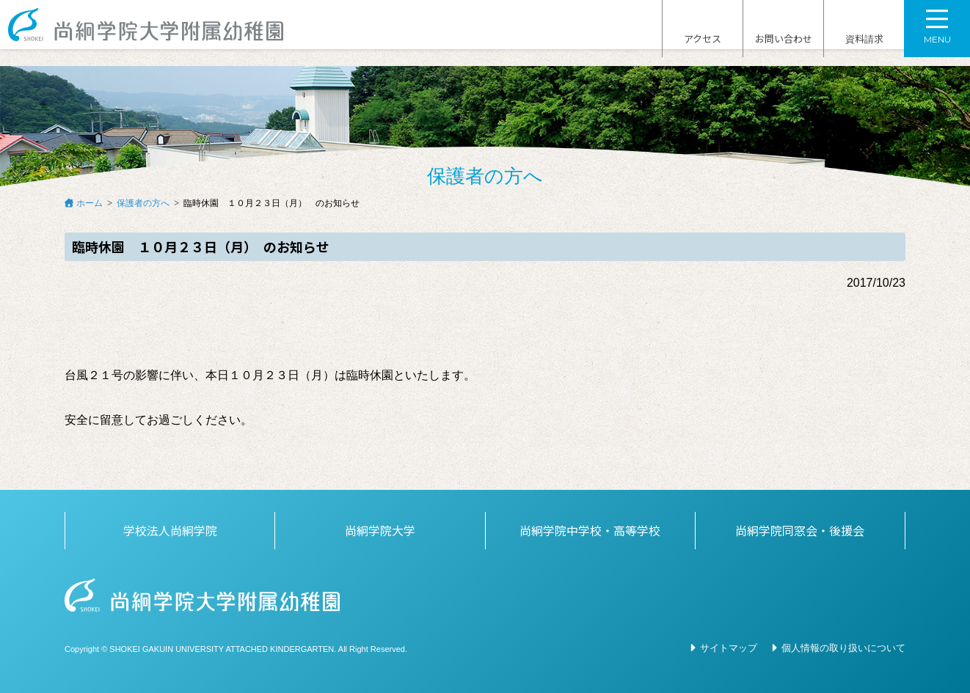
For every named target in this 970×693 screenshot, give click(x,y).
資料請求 (864, 34)
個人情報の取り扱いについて (843, 647)
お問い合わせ (783, 34)
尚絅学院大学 (380, 530)
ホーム (89, 203)
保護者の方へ (143, 203)
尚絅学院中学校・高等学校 (589, 530)
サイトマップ (728, 647)
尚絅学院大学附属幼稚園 (159, 33)
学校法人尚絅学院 (170, 530)
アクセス (702, 34)
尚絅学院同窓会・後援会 (799, 530)
